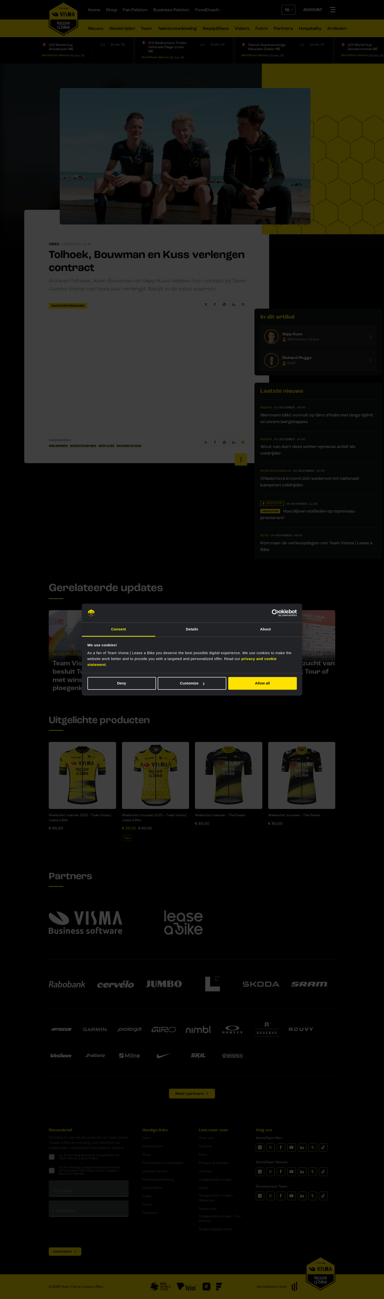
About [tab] (265, 629)
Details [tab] (192, 629)
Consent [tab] (118, 629)
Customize (192, 683)
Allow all (262, 683)
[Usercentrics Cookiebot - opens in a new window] (275, 613)
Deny (121, 683)
